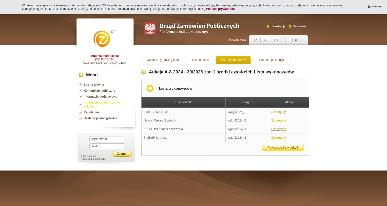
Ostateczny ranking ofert (163, 60)
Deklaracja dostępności (100, 118)
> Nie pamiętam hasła (93, 158)
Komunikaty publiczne (99, 90)
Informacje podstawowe (100, 96)
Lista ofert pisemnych (271, 60)
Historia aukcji (200, 60)
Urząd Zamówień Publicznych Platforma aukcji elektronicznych (191, 29)
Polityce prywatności (220, 9)
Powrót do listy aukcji (283, 147)
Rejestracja (278, 26)
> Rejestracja (88, 156)
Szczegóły (278, 112)
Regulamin (300, 26)
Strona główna (94, 84)
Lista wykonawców (233, 60)
